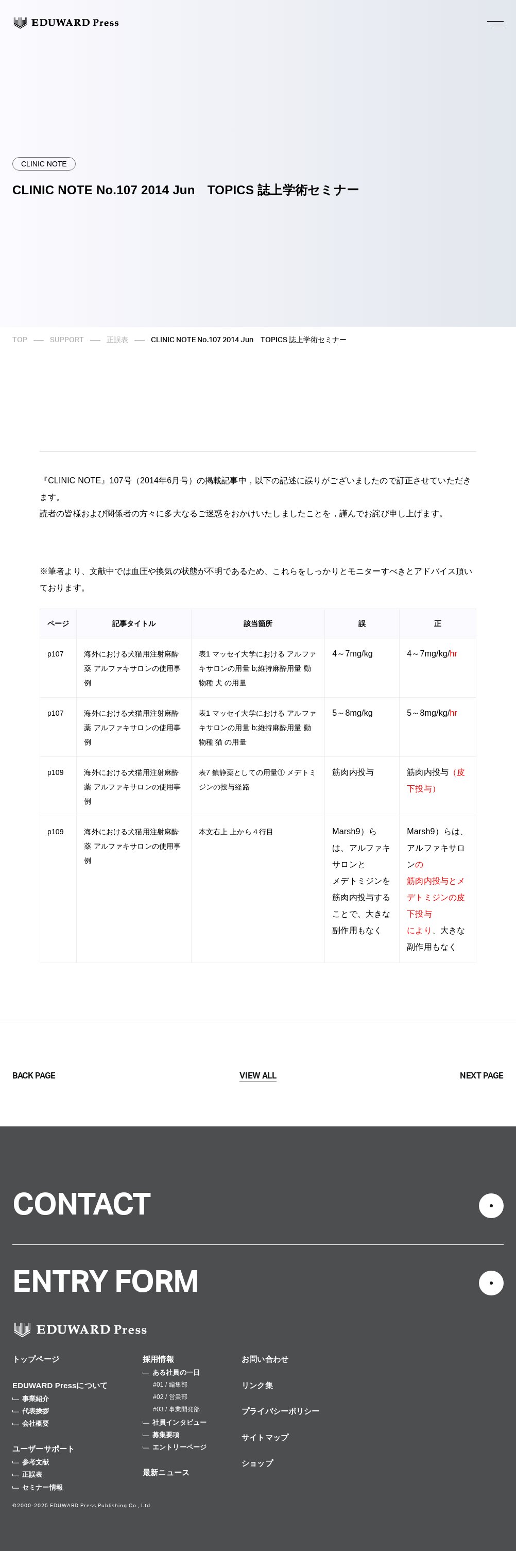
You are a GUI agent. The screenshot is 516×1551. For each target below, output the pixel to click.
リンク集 (257, 1385)
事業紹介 (30, 1399)
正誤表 (117, 340)
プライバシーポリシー (281, 1411)
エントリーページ (175, 1447)
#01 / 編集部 (170, 1384)
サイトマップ (265, 1437)
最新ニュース (166, 1472)
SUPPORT (67, 340)
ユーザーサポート (43, 1448)
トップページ (35, 1359)
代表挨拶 (30, 1411)
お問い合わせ (265, 1359)
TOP (19, 340)
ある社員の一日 (171, 1372)
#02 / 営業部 (170, 1397)
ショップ (257, 1463)
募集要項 (161, 1435)
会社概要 (30, 1423)
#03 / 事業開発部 (176, 1409)
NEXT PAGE (482, 1076)
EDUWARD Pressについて (60, 1385)
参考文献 (30, 1462)
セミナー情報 (37, 1487)
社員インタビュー (175, 1422)
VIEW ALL (257, 1076)
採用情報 (158, 1359)
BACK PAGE (34, 1076)
